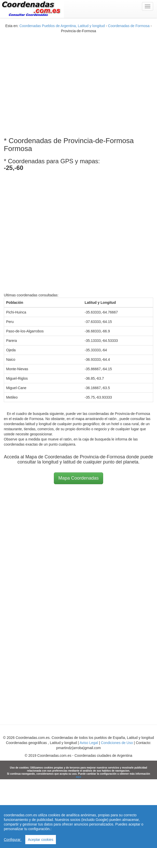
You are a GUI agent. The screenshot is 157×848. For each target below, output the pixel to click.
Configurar (12, 840)
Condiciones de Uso (117, 743)
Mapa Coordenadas (78, 478)
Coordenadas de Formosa (129, 26)
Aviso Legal (89, 743)
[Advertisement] (48, 81)
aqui (78, 776)
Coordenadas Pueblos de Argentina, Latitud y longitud (62, 26)
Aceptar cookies (40, 840)
